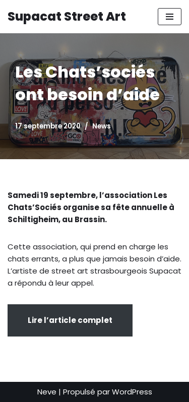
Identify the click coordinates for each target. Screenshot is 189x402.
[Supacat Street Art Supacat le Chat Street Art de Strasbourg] (67, 16)
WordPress (132, 391)
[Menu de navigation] (169, 16)
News (101, 126)
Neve (46, 391)
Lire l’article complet (70, 320)
